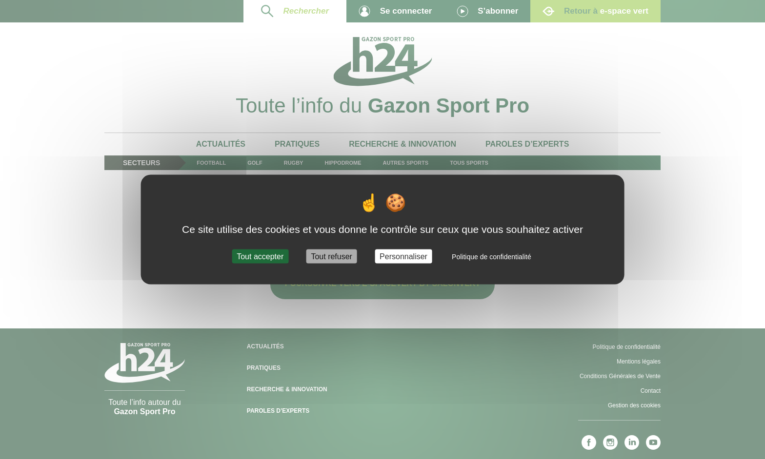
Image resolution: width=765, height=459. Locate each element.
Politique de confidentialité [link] (491, 256)
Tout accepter (260, 256)
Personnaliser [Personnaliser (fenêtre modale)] (403, 256)
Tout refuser (331, 256)
